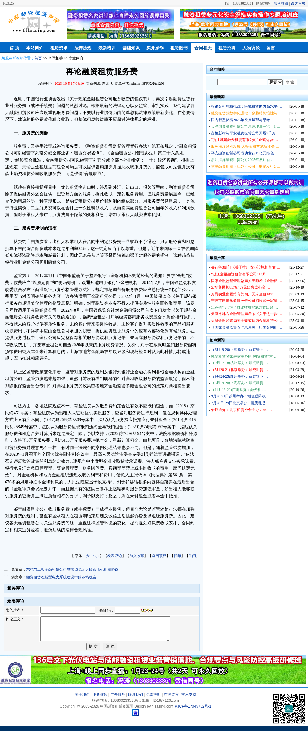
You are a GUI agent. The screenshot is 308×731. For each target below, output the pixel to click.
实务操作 (155, 48)
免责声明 (153, 699)
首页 (38, 58)
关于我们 (82, 699)
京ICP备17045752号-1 (192, 711)
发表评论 (114, 556)
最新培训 (107, 48)
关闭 (192, 556)
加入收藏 (281, 3)
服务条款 (99, 699)
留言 (270, 48)
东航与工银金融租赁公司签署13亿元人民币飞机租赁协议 (72, 569)
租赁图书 (179, 48)
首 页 (14, 48)
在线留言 (171, 699)
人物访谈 (251, 48)
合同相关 (203, 48)
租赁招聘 (227, 48)
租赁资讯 (58, 48)
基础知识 (131, 48)
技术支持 (188, 699)
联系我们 (135, 699)
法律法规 (82, 48)
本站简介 (34, 48)
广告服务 (117, 699)
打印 (177, 556)
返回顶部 (159, 556)
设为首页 (298, 3)
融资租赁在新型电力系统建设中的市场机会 (61, 577)
